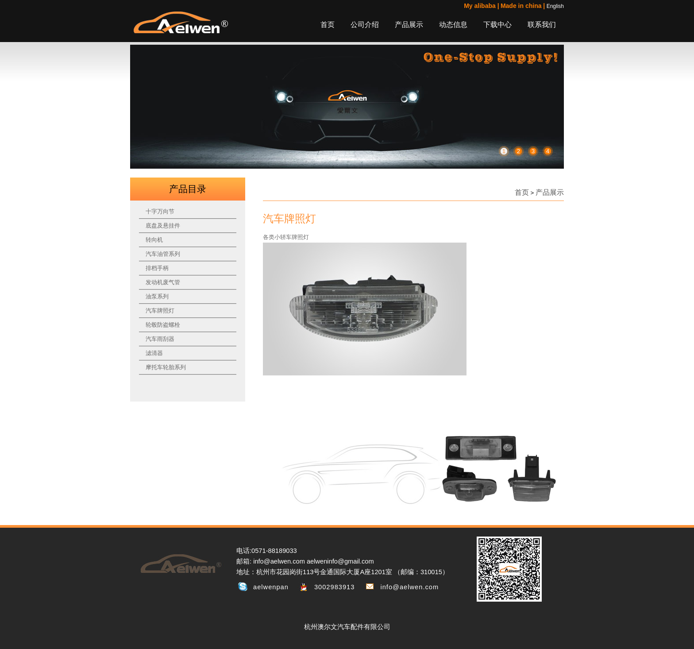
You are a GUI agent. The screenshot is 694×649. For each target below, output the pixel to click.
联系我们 (542, 24)
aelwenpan (271, 587)
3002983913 (334, 587)
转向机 (154, 239)
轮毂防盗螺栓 (163, 324)
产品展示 (409, 24)
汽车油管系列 (163, 254)
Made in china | (523, 5)
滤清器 (154, 353)
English (555, 6)
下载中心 (497, 24)
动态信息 (453, 24)
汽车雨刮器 (160, 339)
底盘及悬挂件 (163, 225)
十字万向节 (160, 211)
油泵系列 (157, 296)
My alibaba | (481, 5)
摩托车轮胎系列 (166, 367)
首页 (327, 24)
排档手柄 (157, 268)
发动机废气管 (163, 282)
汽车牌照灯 (160, 310)
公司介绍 (365, 24)
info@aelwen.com (409, 587)
